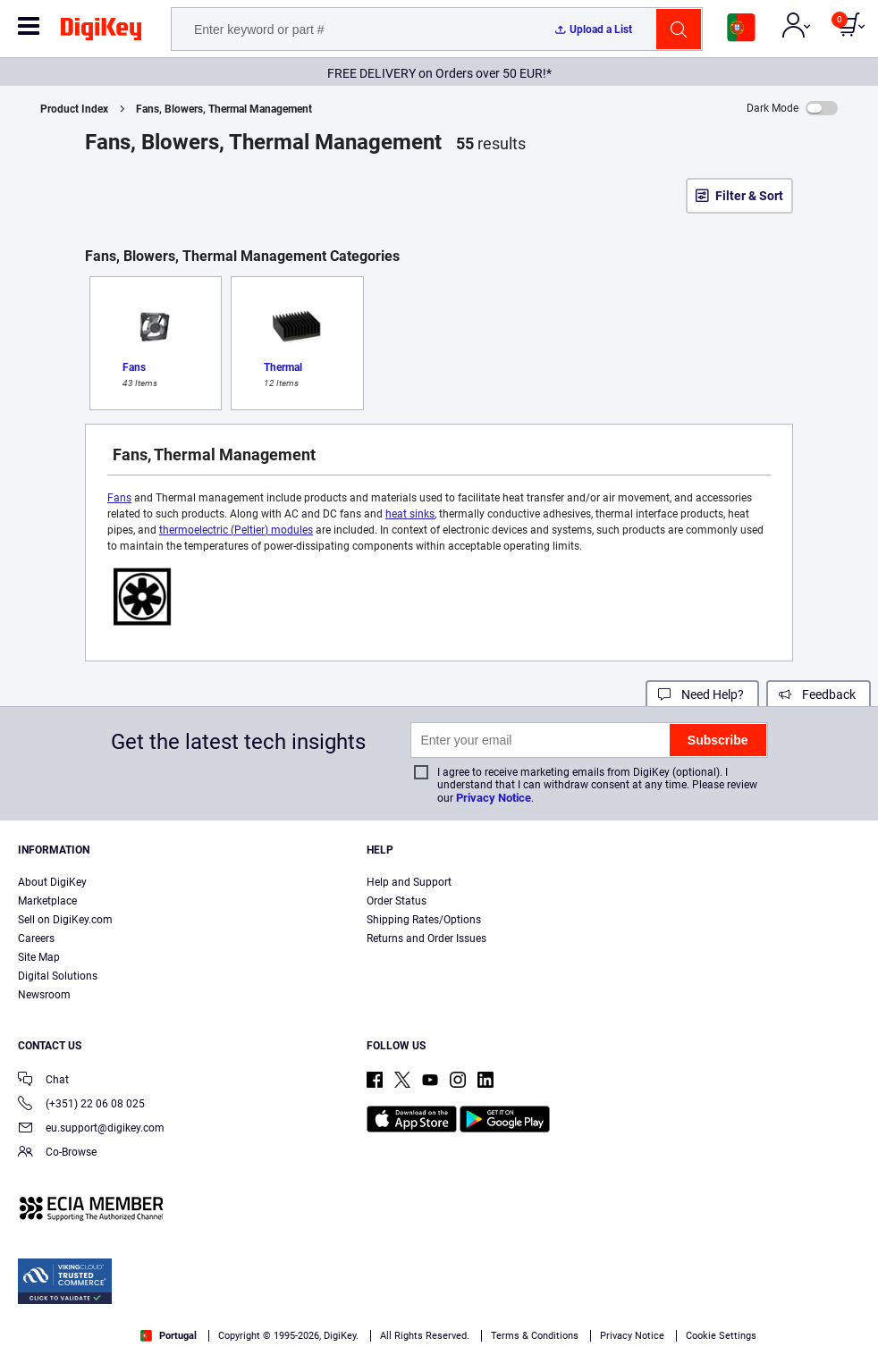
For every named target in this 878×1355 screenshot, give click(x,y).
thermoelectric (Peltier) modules (236, 530)
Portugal (168, 1336)
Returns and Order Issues (426, 938)
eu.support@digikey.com (91, 1129)
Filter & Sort (749, 196)
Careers (36, 938)
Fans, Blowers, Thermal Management (224, 109)
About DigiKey (52, 882)
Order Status (396, 901)
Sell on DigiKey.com (65, 919)
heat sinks (410, 514)
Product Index (74, 109)
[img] (101, 32)
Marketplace (47, 901)
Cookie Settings (721, 1336)
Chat (43, 1081)
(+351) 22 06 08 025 (81, 1105)
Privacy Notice (493, 797)
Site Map (39, 957)
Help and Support (409, 882)
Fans (119, 498)
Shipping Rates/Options (424, 919)
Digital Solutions (57, 976)
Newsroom (44, 995)
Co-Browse (57, 1153)
